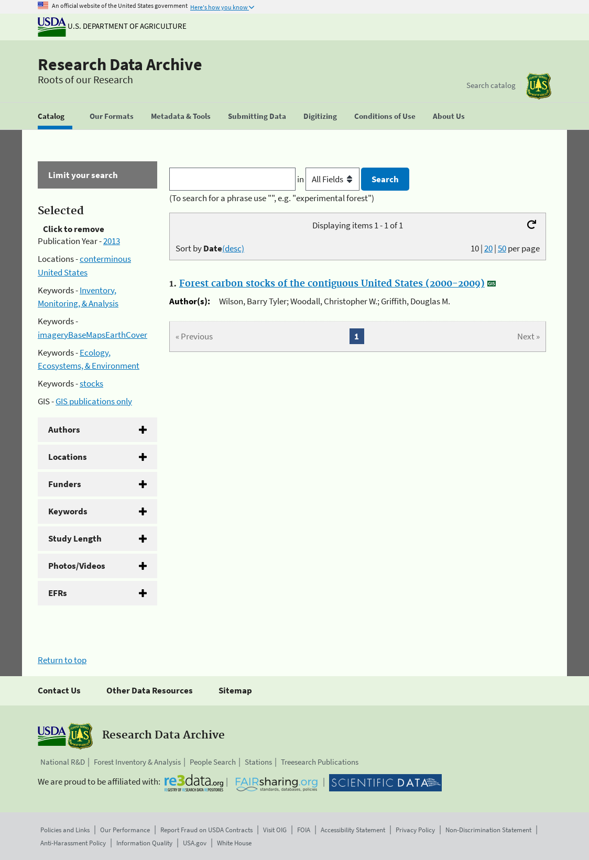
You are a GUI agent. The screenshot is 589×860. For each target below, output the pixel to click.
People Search (213, 762)
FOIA (303, 829)
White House (234, 843)
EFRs (57, 593)
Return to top (62, 660)
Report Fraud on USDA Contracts (206, 829)
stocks (91, 383)
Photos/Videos (76, 565)
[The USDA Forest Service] (538, 86)
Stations (258, 762)
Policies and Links (65, 829)
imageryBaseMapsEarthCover (92, 334)
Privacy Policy (415, 829)
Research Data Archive (120, 64)
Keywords (68, 511)
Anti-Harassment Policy (73, 843)
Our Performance (125, 829)
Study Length (75, 538)
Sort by (210, 248)
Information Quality (144, 843)
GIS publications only (94, 401)
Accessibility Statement (353, 829)
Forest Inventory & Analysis (137, 762)
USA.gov (194, 843)
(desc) (233, 248)
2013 (111, 241)
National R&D (62, 762)
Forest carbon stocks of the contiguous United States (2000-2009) (332, 284)
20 (488, 248)
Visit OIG (275, 829)
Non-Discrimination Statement (488, 829)
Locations (67, 456)
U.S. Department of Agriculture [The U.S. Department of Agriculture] (112, 26)
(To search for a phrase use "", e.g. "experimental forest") (271, 198)
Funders (64, 484)
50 (502, 248)
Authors (64, 429)
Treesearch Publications (319, 762)
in (329, 179)
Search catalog (491, 85)
